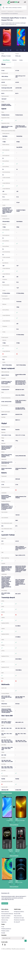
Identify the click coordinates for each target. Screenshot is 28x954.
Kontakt (3, 933)
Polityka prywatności (6, 928)
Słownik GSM (17, 913)
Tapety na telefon (5, 917)
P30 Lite (18, 56)
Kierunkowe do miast (19, 917)
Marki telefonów (5, 911)
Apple (2, 53)
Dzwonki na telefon (5, 915)
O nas (2, 926)
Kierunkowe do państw (19, 920)
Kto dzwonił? (17, 922)
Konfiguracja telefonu (19, 911)
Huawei (17, 53)
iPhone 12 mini (6, 56)
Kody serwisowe (18, 915)
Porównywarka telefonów (7, 913)
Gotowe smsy (4, 920)
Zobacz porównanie (14, 824)
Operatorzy (3, 922)
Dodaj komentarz (4, 903)
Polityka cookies (5, 930)
